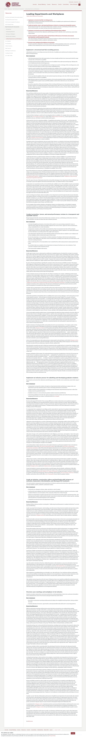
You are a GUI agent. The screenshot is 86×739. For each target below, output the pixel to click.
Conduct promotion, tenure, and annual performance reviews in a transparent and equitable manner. (52, 25)
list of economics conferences (67, 472)
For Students (8, 41)
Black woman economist (57, 116)
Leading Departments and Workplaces (32, 8)
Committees (66, 4)
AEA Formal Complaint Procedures (12, 22)
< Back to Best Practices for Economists (34, 16)
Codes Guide (8, 55)
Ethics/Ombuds (73, 4)
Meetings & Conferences (10, 50)
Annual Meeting (42, 4)
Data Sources (8, 48)
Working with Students (11, 36)
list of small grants (50, 474)
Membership (71, 2)
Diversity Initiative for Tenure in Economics (47, 471)
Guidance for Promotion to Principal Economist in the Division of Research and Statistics (46, 282)
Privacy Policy (52, 735)
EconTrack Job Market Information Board (14, 17)
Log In (80, 2)
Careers (49, 4)
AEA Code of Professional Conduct (46, 446)
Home (6, 8)
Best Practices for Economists (18, 8)
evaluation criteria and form (37, 137)
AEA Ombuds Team (60, 565)
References (30, 721)
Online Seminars (8, 46)
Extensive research (40, 327)
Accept (73, 733)
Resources (54, 4)
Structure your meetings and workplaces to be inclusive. (41, 42)
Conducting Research (10, 31)
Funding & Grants (9, 53)
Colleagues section (74, 340)
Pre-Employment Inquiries (32, 176)
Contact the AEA (57, 729)
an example (56, 396)
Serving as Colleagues (10, 34)
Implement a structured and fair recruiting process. (40, 20)
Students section (47, 466)
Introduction (8, 29)
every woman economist (38, 116)
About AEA (76, 2)
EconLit (60, 4)
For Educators (8, 43)
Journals (35, 4)
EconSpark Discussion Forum (11, 19)
